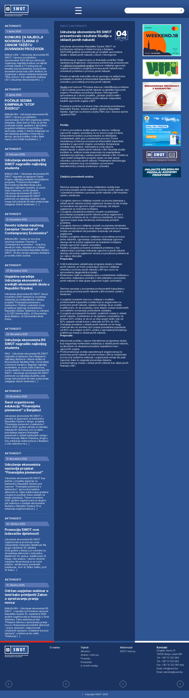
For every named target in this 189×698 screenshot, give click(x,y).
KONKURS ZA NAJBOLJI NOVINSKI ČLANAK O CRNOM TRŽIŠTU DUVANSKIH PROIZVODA (24, 43)
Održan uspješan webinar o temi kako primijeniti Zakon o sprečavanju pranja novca (26, 597)
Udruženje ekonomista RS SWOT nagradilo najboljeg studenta (25, 164)
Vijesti (85, 647)
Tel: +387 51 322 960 (168, 657)
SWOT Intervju (127, 651)
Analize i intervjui (90, 654)
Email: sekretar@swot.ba (170, 672)
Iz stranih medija (89, 665)
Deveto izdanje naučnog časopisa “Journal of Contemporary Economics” (26, 229)
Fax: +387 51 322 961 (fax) (170, 664)
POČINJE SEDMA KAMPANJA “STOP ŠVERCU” (19, 104)
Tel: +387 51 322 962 (168, 661)
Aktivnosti (13, 26)
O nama (55, 647)
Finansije (85, 658)
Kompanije (86, 662)
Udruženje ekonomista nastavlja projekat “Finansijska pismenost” (24, 468)
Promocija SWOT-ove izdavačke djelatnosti (22, 532)
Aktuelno (85, 651)
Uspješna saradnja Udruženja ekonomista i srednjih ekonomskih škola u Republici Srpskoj (27, 282)
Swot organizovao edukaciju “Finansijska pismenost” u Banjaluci (23, 406)
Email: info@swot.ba (167, 668)
